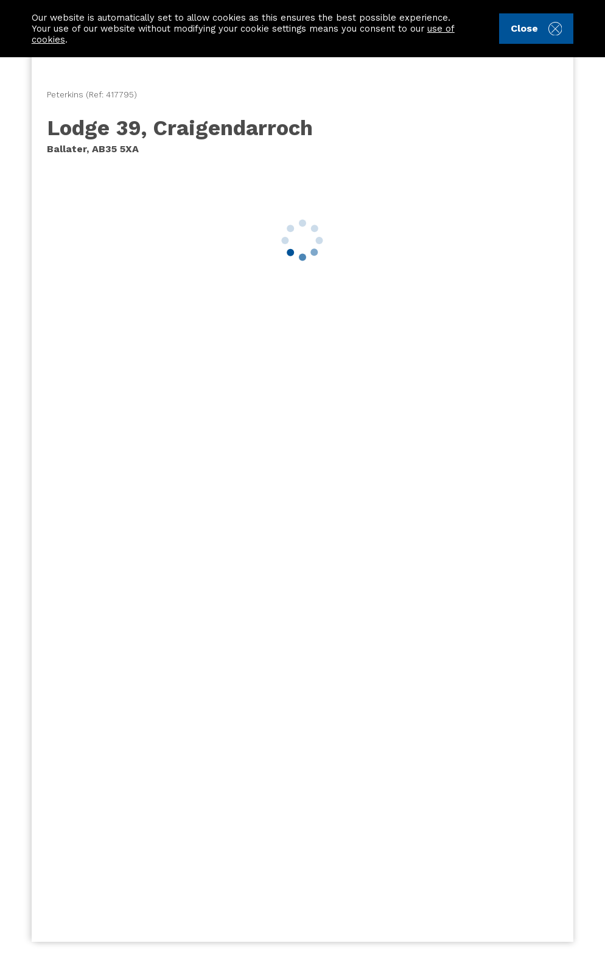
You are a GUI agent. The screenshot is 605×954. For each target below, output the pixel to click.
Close (536, 29)
